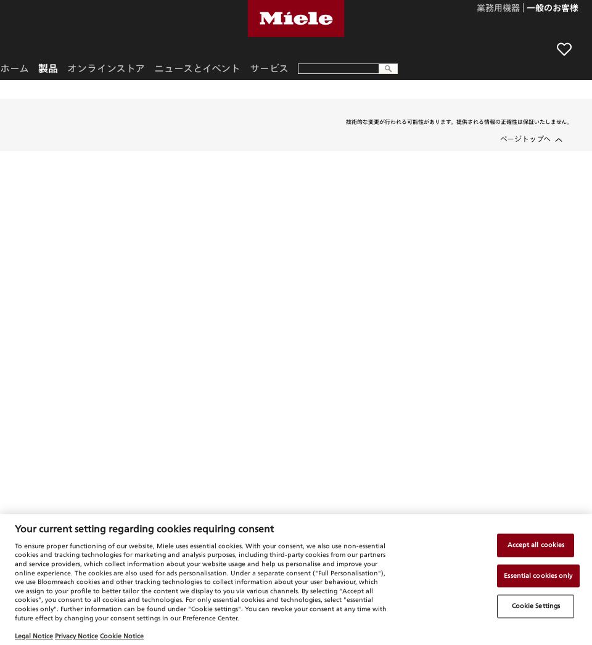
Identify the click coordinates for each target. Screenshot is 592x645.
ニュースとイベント (197, 68)
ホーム (14, 68)
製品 (48, 68)
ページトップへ (525, 138)
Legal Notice (34, 636)
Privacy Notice (76, 636)
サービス (269, 68)
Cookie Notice (122, 636)
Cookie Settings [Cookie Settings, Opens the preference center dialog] (536, 606)
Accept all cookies (536, 544)
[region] (296, 579)
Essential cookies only (538, 575)
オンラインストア (106, 68)
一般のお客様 (552, 8)
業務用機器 (498, 8)
